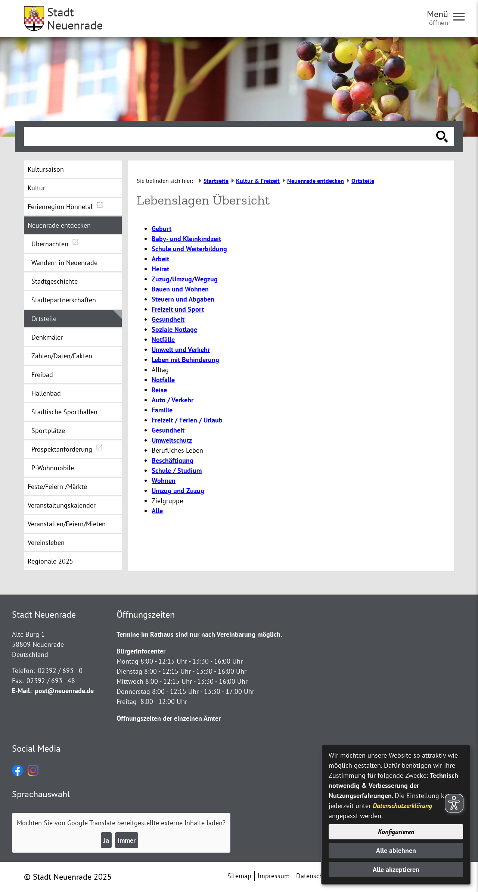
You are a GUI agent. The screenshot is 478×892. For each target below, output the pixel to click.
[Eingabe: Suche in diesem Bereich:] (230, 136)
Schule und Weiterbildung (189, 248)
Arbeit (160, 259)
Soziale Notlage (174, 329)
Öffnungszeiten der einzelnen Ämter (169, 718)
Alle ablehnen (396, 850)
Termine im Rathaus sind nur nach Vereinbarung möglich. (199, 634)
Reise (159, 390)
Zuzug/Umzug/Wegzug (185, 279)
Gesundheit (168, 319)
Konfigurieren (396, 831)
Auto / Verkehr (172, 400)
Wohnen (164, 480)
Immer (127, 840)
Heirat (160, 269)
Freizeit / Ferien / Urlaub (187, 420)
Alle (157, 510)
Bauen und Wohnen (180, 289)
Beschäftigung (172, 460)
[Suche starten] (442, 137)
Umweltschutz (172, 440)
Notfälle (163, 339)
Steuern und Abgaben (183, 299)
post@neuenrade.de (64, 690)
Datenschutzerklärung (402, 805)
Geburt (161, 228)
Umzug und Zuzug (178, 490)
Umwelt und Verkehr (181, 349)
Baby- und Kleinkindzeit (186, 238)
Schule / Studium (177, 470)
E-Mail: (22, 690)
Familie (162, 410)
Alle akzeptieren (396, 869)
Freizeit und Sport (178, 309)
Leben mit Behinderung (185, 359)
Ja (106, 840)
